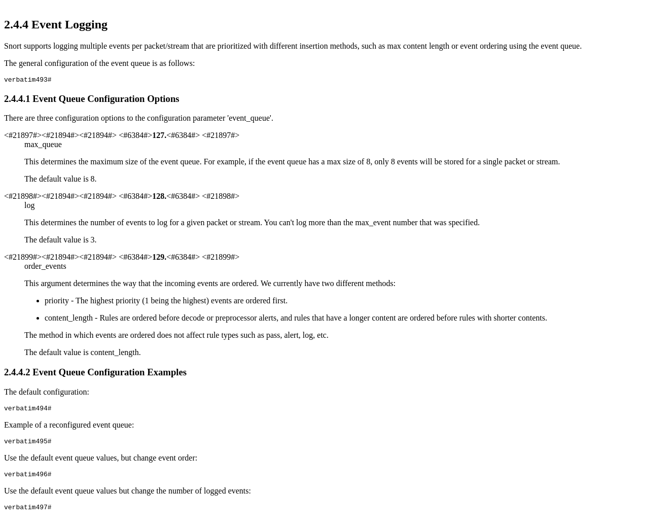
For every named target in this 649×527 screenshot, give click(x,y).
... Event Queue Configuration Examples (95, 373)
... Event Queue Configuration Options (91, 100)
